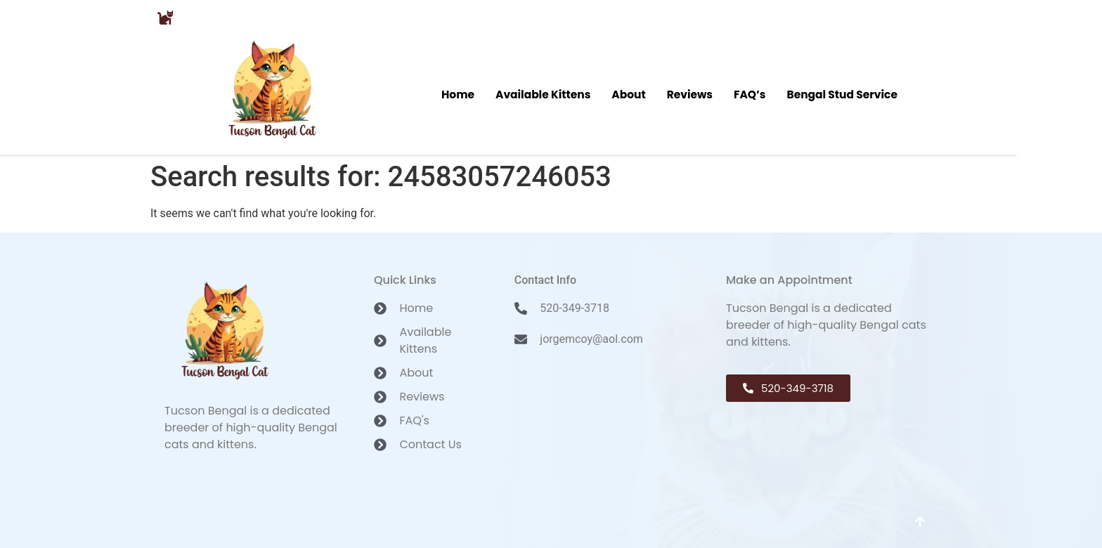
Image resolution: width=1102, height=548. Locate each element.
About (628, 93)
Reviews (689, 93)
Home (455, 93)
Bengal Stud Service (844, 93)
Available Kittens (541, 93)
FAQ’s (750, 93)
